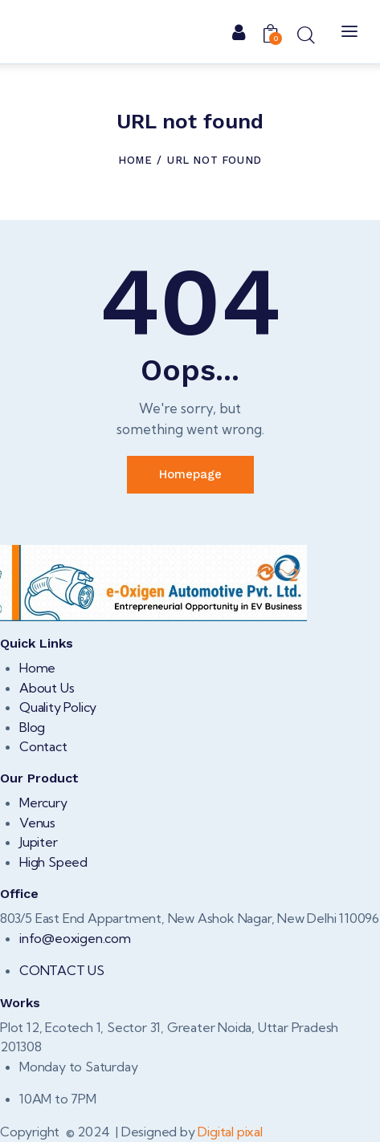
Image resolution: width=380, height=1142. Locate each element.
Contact (43, 746)
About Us (46, 688)
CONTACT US (61, 970)
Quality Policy (57, 707)
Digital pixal (230, 1132)
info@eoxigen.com (75, 938)
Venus (37, 823)
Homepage (190, 474)
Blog (32, 727)
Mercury (43, 803)
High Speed (53, 862)
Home (135, 160)
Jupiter (38, 842)
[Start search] (306, 34)
